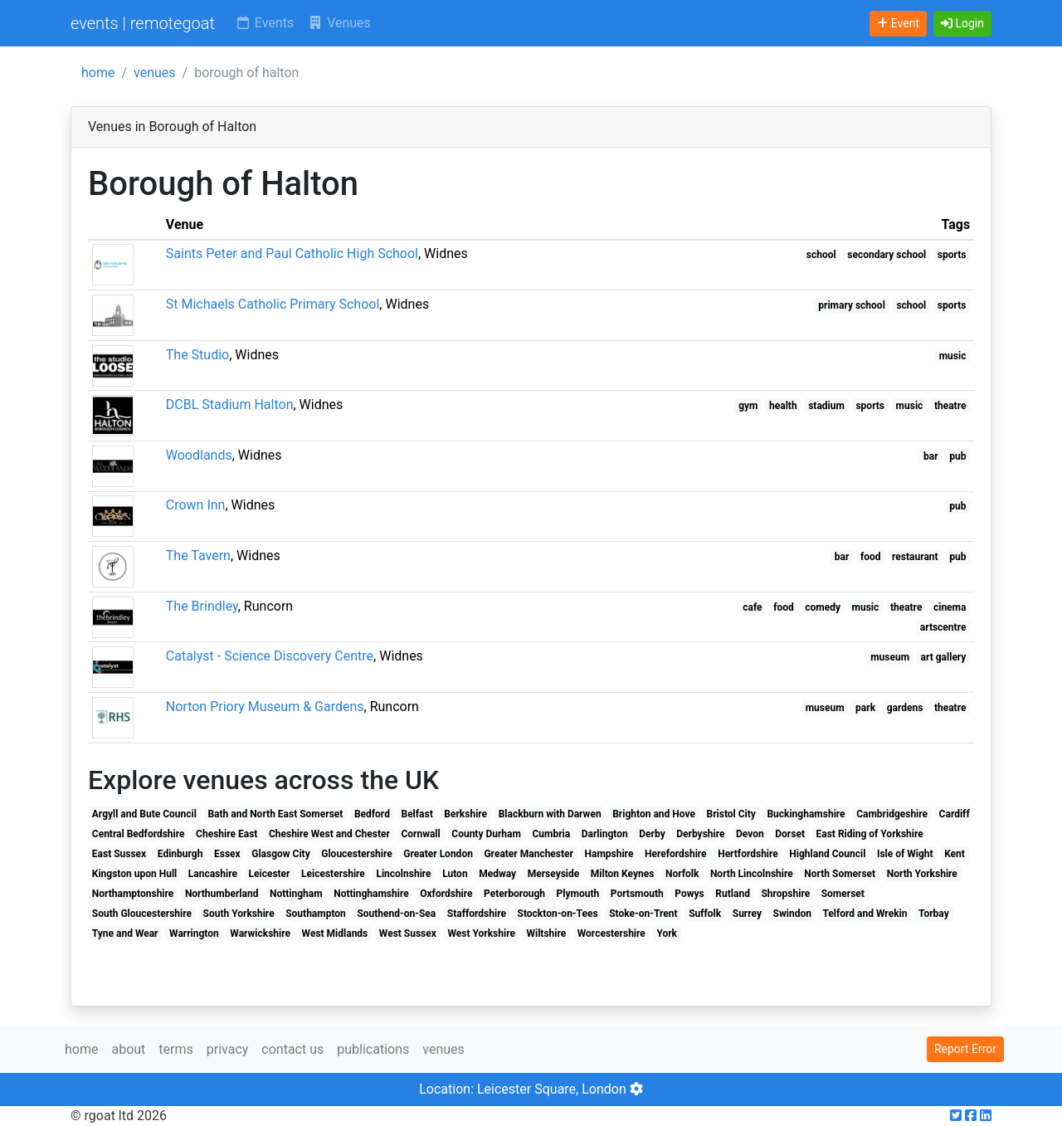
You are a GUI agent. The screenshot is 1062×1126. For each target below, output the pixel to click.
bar (930, 456)
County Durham (486, 834)
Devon (750, 834)
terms (175, 1049)
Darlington (605, 834)
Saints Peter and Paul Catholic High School (292, 253)
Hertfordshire (748, 854)
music (953, 356)
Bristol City (730, 814)
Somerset (843, 893)
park (865, 708)
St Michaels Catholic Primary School (273, 304)
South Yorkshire (239, 913)
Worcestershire (611, 933)
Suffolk (705, 913)
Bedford (372, 814)
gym (748, 406)
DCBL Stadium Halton (230, 404)
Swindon (792, 913)
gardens (905, 708)
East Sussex (119, 854)
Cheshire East (226, 834)
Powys (689, 893)
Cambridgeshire (892, 814)
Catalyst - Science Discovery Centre (269, 656)
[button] (962, 24)
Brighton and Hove (653, 814)
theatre (950, 406)
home (97, 72)
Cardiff (954, 814)
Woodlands (199, 455)
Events (264, 23)
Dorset (790, 834)
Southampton (315, 913)
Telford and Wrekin (864, 913)
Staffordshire (476, 913)
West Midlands (335, 933)
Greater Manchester (528, 854)
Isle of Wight (905, 854)
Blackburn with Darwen (550, 814)
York (666, 933)
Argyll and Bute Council (144, 814)
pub (957, 456)
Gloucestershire (356, 854)
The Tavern (198, 555)
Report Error (965, 1048)
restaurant (915, 557)
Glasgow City (280, 854)
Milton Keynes (623, 874)
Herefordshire (676, 854)
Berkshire (465, 814)
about (128, 1049)
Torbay (933, 913)
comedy (822, 607)
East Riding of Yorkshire (869, 834)
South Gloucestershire (142, 913)
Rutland (732, 893)
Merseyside (554, 874)
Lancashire (212, 874)
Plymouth (578, 893)
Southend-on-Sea (396, 913)
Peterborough (514, 893)
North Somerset (839, 874)
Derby (652, 834)
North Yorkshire (922, 874)
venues (155, 72)
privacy (228, 1049)
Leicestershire (333, 874)
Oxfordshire (446, 893)
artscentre (943, 627)
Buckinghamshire (806, 814)
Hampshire (609, 854)
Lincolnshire (403, 874)
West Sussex (407, 933)
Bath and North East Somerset (275, 814)
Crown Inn (196, 505)
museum (889, 657)
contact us (292, 1049)
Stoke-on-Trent (643, 913)
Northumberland (222, 893)
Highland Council (827, 854)
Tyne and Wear (125, 933)
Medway (497, 874)
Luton (454, 874)
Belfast (416, 814)
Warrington (194, 933)
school (821, 255)
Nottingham (296, 893)
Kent (954, 854)
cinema (949, 607)
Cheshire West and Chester (329, 834)
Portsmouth (637, 893)
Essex (227, 854)
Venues (339, 23)
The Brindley (202, 606)
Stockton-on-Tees (558, 913)
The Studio (197, 355)
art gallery (944, 657)
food (870, 557)
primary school (851, 305)
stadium (826, 406)
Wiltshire (546, 933)
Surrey (747, 913)
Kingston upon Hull (134, 874)
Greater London (438, 854)
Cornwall (420, 834)
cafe (752, 607)
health (783, 406)
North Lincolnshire (751, 874)
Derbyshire (700, 834)
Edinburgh (180, 854)
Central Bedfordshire (138, 834)
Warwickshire (260, 933)
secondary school (886, 255)
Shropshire (785, 893)
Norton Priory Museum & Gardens (265, 706)
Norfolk (682, 874)
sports (952, 255)
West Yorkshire (480, 933)
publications (373, 1049)
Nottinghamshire (371, 893)
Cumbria (551, 834)
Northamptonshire (133, 893)
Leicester (269, 874)
